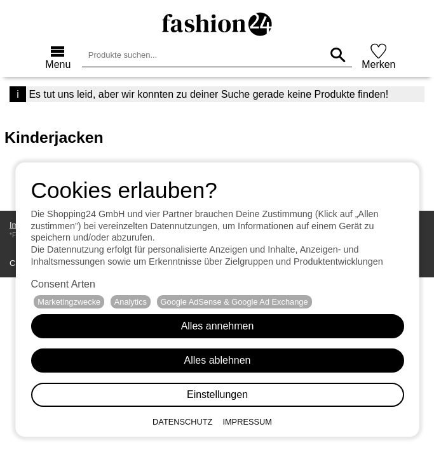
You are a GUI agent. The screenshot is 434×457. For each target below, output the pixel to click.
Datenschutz (182, 422)
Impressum (247, 422)
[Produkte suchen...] (337, 55)
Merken (378, 64)
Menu (58, 64)
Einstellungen (216, 394)
